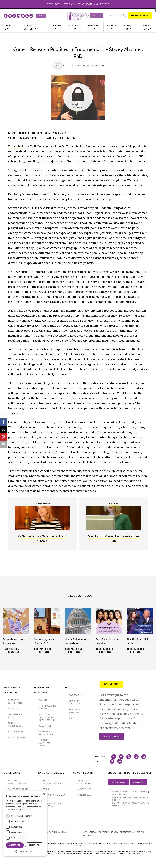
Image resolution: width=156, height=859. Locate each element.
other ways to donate (47, 707)
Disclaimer (118, 794)
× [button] (44, 794)
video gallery (16, 737)
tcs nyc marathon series (44, 743)
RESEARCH (53, 4)
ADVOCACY (68, 4)
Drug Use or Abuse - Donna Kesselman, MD (114, 538)
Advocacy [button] (94, 25)
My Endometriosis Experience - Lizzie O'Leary (42, 538)
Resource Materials (75, 711)
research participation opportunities (47, 717)
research (14, 708)
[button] (25, 851)
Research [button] (75, 25)
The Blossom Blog (78, 595)
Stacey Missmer (57, 138)
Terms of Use (139, 791)
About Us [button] (128, 27)
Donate (138, 782)
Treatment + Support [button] (30, 27)
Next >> (114, 503)
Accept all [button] (14, 845)
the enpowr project (15, 716)
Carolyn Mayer (11, 649)
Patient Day (84, 795)
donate (43, 700)
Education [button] (55, 25)
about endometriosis (52, 782)
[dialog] (25, 823)
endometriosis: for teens (52, 805)
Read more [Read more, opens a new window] (26, 809)
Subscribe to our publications (130, 773)
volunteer (45, 725)
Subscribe (118, 782)
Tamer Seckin (17, 146)
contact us (76, 695)
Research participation (16, 701)
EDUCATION (84, 4)
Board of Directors (75, 702)
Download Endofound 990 (17, 782)
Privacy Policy (121, 791)
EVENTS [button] (111, 25)
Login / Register (114, 16)
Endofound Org (42, 649)
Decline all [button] (35, 845)
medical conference (15, 724)
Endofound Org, (71, 65)
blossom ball (16, 731)
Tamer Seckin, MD (18, 789)
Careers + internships (45, 733)
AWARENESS (101, 4)
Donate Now (140, 15)
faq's (46, 789)
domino (139, 853)
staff (72, 718)
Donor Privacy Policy (125, 803)
